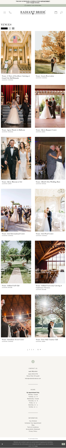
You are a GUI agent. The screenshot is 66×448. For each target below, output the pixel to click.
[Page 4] (33, 349)
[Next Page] (41, 349)
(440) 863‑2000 (33, 371)
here (36, 446)
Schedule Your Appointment (33, 423)
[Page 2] (29, 349)
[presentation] (16, 52)
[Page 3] (31, 349)
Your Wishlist (33, 421)
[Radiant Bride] (33, 13)
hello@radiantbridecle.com (33, 378)
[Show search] (61, 12)
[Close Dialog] (2, 444)
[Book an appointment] (33, 5)
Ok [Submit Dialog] (63, 444)
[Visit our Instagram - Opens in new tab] (33, 361)
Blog (33, 425)
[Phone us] (10, 12)
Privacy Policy (33, 431)
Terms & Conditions (33, 427)
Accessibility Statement (33, 429)
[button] (4, 12)
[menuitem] (4, 12)
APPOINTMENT (46, 1)
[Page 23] (38, 349)
